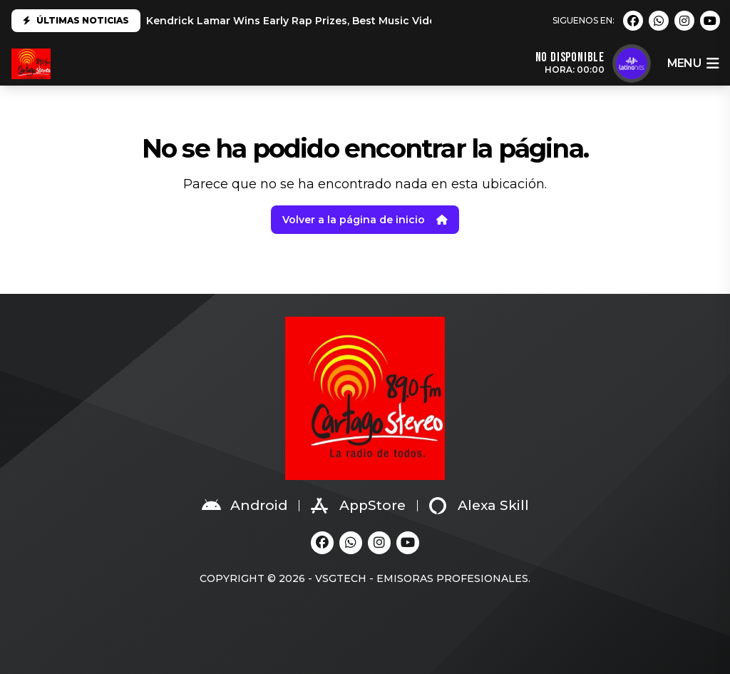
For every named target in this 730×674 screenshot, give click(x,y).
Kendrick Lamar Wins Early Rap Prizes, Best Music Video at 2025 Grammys (341, 20)
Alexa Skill (479, 505)
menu (693, 63)
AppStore (358, 505)
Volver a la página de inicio (365, 219)
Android (244, 505)
